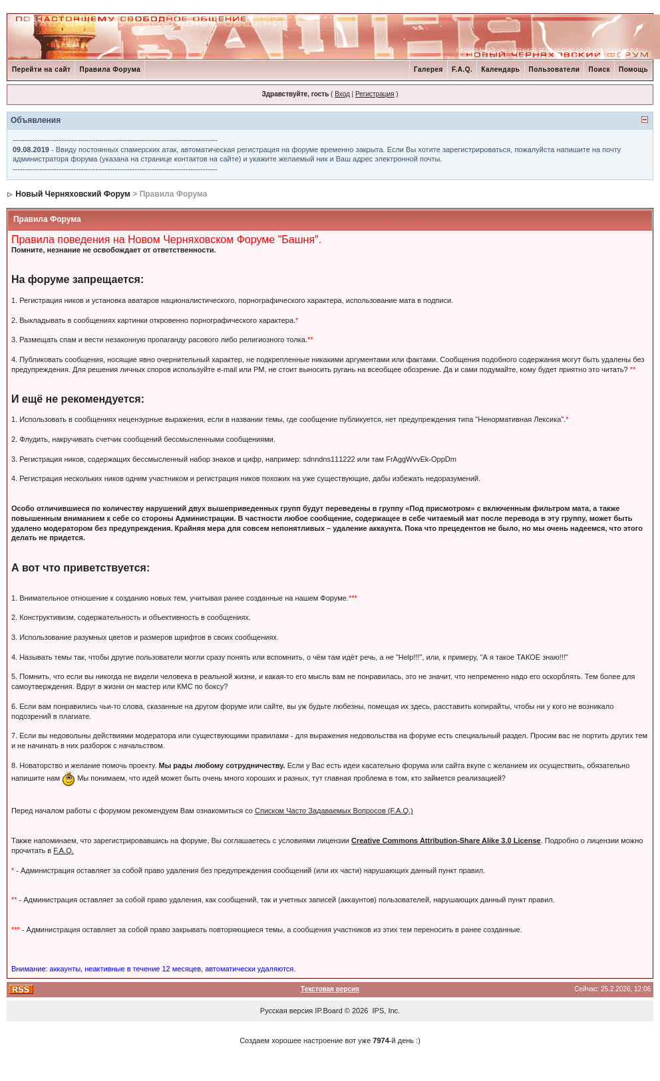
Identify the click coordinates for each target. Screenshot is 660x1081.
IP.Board (328, 1011)
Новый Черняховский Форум (72, 194)
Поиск (599, 69)
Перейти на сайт (41, 69)
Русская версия (286, 1011)
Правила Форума (109, 69)
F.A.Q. (462, 69)
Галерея (428, 69)
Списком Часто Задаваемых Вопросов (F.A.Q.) (334, 811)
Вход (342, 94)
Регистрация (374, 94)
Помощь (633, 69)
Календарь (500, 69)
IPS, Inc (386, 1011)
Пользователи (554, 69)
